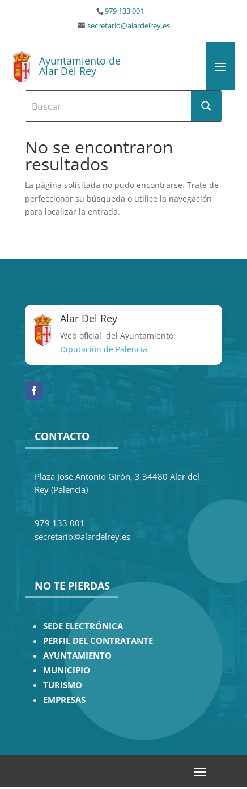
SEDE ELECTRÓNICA (83, 626)
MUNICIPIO (66, 670)
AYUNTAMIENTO (77, 656)
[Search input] (109, 106)
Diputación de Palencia (103, 349)
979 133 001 (124, 11)
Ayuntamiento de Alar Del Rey (80, 66)
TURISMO (62, 685)
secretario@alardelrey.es (128, 26)
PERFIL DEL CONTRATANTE (98, 641)
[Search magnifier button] (206, 106)
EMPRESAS (64, 700)
